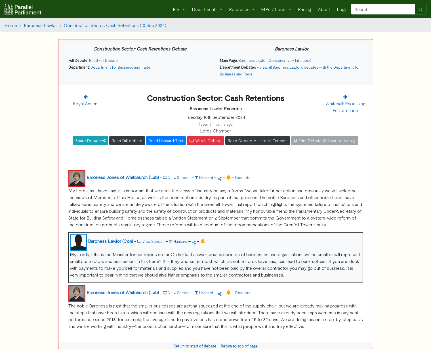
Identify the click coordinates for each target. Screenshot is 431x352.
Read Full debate (127, 140)
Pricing (304, 9)
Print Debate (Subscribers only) (325, 140)
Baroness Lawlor (40, 25)
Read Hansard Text (166, 140)
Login (342, 9)
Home (11, 25)
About (324, 9)
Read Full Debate (103, 60)
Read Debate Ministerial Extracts (257, 140)
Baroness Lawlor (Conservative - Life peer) (275, 60)
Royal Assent (86, 103)
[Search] (383, 9)
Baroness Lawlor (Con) (110, 241)
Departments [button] (205, 9)
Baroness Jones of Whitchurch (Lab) (123, 177)
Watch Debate (206, 140)
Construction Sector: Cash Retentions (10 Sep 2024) (115, 25)
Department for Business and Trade (120, 67)
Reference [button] (240, 9)
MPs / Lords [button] (274, 9)
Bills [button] (177, 9)
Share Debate (90, 140)
